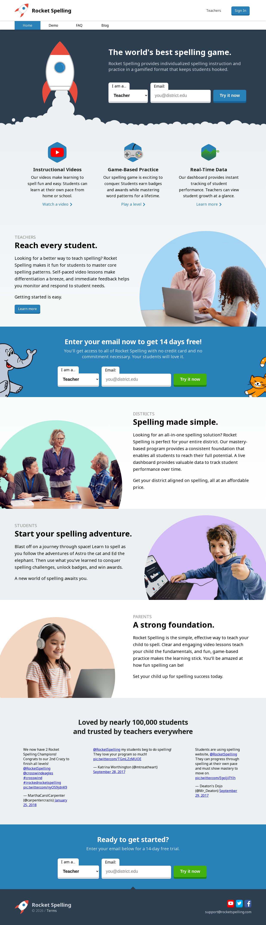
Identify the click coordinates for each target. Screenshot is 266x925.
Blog (105, 25)
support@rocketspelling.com (228, 912)
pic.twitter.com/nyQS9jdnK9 (45, 787)
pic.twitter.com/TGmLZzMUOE (117, 759)
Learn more (207, 204)
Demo (53, 25)
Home (27, 25)
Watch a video (55, 204)
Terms (51, 910)
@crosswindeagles (38, 773)
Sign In (240, 10)
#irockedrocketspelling (42, 782)
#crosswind (32, 777)
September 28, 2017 (109, 771)
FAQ (79, 25)
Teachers (213, 10)
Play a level (131, 204)
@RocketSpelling (36, 768)
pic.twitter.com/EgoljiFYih (215, 777)
